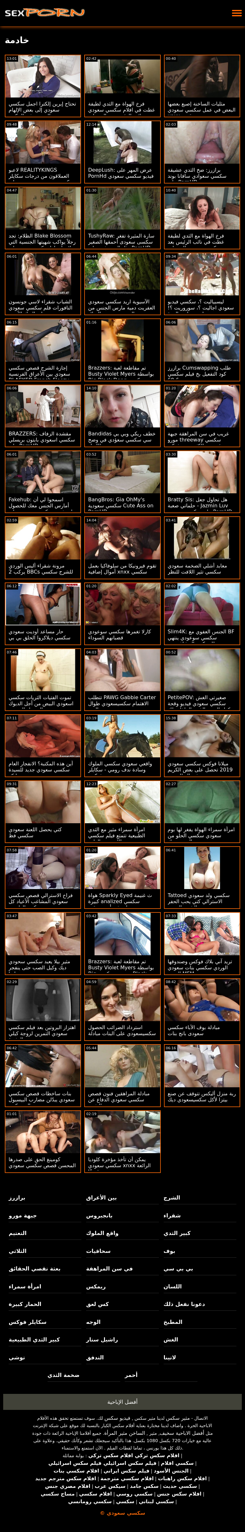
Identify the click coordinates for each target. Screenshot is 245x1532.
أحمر (131, 1375)
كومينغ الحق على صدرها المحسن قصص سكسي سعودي (42, 1162)
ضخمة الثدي (64, 1375)
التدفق (95, 1357)
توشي (17, 1357)
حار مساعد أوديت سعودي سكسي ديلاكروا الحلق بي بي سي (40, 638)
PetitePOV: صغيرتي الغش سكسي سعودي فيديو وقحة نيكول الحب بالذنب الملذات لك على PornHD (201, 706)
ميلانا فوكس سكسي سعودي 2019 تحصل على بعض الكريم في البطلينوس (200, 770)
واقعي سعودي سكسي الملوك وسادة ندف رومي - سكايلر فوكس (120, 770)
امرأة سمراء (25, 1286)
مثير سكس (178, 1418)
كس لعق (97, 1304)
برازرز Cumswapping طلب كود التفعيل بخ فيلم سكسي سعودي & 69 (199, 374)
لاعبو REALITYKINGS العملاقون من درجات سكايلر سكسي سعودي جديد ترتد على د (41, 179)
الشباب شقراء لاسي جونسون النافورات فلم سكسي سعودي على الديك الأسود (40, 308)
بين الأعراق (101, 1197)
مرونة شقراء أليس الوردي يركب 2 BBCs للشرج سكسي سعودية (41, 572)
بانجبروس (99, 1215)
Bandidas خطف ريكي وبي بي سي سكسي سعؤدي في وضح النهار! (121, 440)
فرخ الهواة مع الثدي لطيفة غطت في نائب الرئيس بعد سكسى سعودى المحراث (196, 242)
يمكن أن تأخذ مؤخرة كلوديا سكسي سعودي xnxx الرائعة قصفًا (119, 1165)
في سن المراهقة (109, 1268)
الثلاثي (17, 1251)
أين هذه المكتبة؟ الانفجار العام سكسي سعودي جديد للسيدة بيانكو (41, 770)
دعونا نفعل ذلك (184, 1304)
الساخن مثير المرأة (124, 1433)
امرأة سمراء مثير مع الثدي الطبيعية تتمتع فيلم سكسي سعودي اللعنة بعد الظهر (116, 835)
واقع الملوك (102, 1233)
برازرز (17, 1197)
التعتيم (17, 1233)
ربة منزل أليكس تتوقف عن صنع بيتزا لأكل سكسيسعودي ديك (202, 1096)
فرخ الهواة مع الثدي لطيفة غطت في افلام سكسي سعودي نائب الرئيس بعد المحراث (121, 110)
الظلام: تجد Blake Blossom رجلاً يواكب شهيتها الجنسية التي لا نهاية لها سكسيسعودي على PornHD (42, 245)
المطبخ (173, 1322)
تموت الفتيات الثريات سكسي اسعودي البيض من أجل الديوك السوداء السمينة (41, 703)
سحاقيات (98, 1251)
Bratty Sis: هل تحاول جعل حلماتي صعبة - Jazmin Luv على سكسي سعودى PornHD (200, 505)
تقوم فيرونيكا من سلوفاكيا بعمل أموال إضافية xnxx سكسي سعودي (122, 572)
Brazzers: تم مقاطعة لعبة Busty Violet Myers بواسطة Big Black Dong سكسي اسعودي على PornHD (121, 377)
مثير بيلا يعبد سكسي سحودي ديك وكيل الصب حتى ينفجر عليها (39, 967)
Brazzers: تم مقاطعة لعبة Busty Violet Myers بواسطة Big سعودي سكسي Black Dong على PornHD (121, 970)
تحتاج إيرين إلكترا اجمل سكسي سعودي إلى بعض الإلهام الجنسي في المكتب (42, 110)
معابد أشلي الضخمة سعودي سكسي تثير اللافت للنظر (197, 569)
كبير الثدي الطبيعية (34, 1339)
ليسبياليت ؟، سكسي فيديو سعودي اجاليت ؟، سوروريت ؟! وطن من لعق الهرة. (201, 308)
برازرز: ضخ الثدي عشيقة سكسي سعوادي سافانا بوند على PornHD (197, 176)
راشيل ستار (102, 1339)
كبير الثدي (177, 1233)
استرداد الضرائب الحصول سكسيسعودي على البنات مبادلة (122, 1030)
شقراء (172, 1215)
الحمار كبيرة (25, 1304)
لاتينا (170, 1357)
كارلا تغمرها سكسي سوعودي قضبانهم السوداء (119, 635)
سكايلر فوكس (28, 1322)
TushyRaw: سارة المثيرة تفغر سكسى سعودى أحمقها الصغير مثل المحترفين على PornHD (121, 242)
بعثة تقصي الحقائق (34, 1268)
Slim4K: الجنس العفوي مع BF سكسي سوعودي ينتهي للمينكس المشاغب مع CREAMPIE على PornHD (201, 641)
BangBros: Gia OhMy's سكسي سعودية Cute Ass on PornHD (120, 505)
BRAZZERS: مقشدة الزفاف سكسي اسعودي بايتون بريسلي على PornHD (42, 440)
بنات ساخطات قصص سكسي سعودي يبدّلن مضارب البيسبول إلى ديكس (42, 1099)
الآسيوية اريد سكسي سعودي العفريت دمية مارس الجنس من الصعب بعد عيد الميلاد (121, 308)
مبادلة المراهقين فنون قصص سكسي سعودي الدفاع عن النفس (119, 1099)
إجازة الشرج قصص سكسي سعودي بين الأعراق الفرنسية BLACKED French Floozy (39, 374)
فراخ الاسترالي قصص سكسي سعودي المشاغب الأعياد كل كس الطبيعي (41, 901)
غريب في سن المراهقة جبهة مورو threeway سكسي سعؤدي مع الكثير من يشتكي (198, 440)
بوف (169, 1251)
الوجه (93, 1322)
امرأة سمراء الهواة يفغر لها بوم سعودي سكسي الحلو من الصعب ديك (201, 835)
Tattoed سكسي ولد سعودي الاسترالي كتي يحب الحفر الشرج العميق (199, 901)
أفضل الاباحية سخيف (182, 1433)
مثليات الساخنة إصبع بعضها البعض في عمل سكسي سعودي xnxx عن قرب (202, 110)
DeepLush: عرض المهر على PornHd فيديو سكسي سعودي (120, 173)
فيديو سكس (117, 1418)
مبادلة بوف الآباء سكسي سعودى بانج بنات (194, 1030)
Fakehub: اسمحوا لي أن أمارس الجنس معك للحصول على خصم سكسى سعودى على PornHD (42, 508)
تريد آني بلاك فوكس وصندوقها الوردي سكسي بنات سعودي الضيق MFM (200, 967)
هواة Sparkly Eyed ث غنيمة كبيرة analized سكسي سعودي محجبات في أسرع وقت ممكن (122, 904)
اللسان (173, 1286)
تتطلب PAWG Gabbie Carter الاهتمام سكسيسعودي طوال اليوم (122, 703)
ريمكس (96, 1286)
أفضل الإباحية (123, 1402)
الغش (171, 1339)
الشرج (172, 1197)
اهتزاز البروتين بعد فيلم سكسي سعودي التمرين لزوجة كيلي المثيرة (42, 1033)
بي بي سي (178, 1268)
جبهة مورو (23, 1215)
